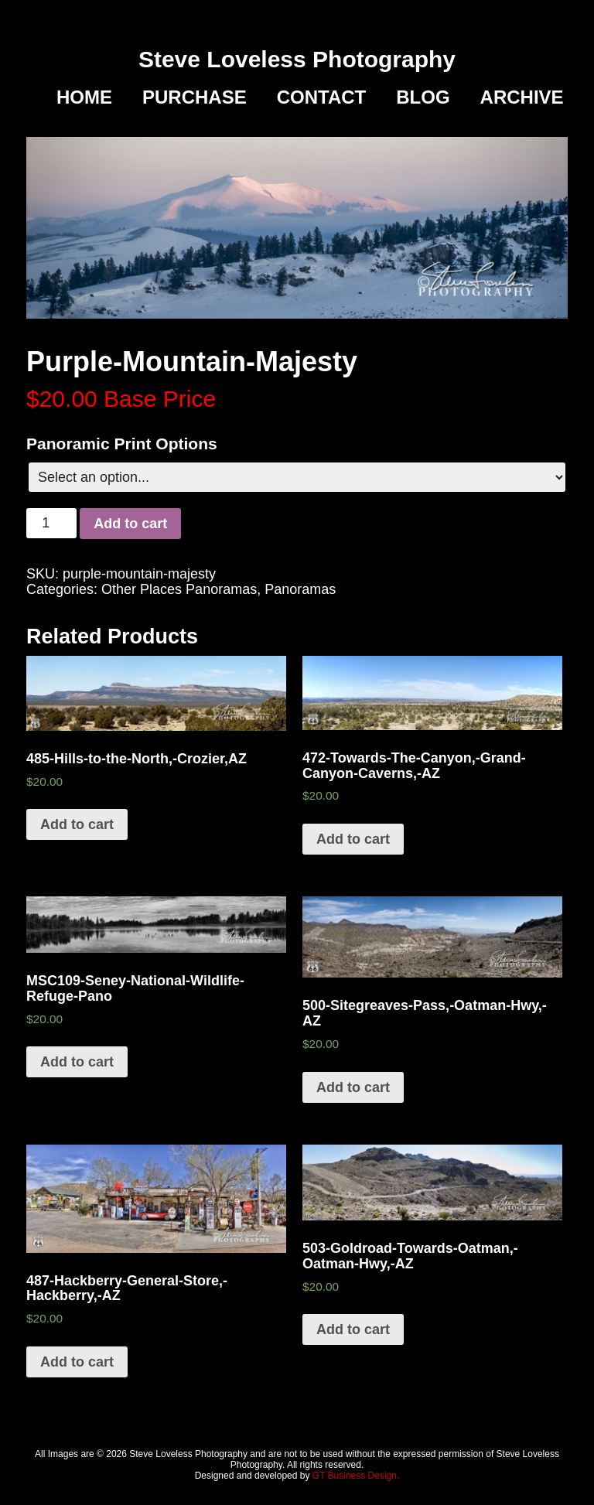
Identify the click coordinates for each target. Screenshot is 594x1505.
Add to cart (130, 523)
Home (84, 97)
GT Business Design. (356, 1475)
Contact (322, 97)
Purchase (194, 97)
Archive (522, 97)
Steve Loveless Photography (297, 59)
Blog (422, 97)
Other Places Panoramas (179, 589)
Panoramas (300, 589)
